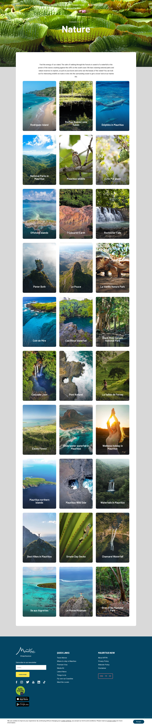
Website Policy (103, 665)
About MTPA (102, 658)
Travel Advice (62, 658)
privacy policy (112, 721)
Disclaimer (102, 668)
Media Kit (60, 668)
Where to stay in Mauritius (66, 661)
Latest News (61, 672)
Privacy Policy (103, 661)
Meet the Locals (63, 682)
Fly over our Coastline (65, 679)
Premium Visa (62, 665)
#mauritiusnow (25, 656)
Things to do (61, 675)
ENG (101, 676)
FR (106, 676)
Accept (138, 722)
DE (110, 676)
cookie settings (66, 721)
